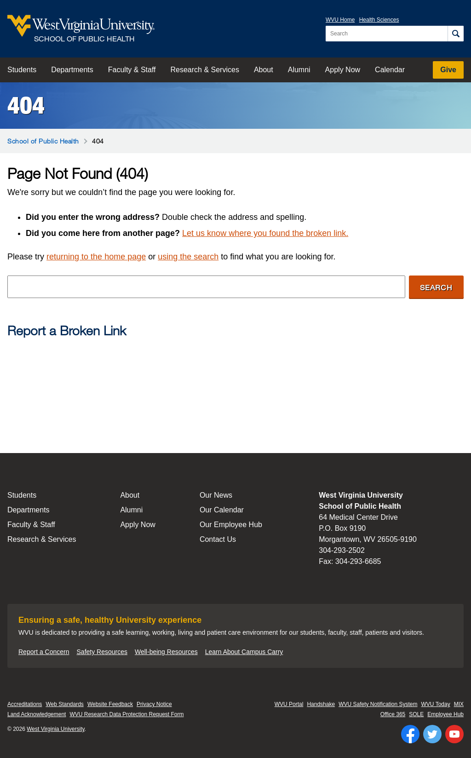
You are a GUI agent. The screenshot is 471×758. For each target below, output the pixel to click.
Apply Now (342, 70)
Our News (216, 495)
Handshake (321, 704)
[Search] (456, 33)
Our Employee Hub (231, 524)
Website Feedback (110, 704)
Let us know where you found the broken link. (265, 233)
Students (21, 70)
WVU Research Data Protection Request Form (126, 714)
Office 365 (392, 714)
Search (436, 287)
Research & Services (205, 70)
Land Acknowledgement (36, 714)
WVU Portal (289, 704)
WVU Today (435, 704)
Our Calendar (222, 510)
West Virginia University (55, 729)
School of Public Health (43, 141)
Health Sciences (379, 20)
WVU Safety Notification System (378, 704)
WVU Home (340, 20)
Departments (72, 70)
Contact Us (218, 539)
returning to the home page (96, 256)
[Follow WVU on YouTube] (454, 734)
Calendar (390, 70)
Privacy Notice (154, 704)
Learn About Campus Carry (244, 651)
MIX (459, 704)
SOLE (416, 714)
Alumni (299, 70)
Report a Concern (43, 651)
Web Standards (65, 704)
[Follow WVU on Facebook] (410, 734)
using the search (188, 256)
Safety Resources (102, 651)
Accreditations (24, 704)
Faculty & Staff (132, 70)
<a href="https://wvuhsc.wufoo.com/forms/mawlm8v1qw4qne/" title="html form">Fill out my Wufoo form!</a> (235, 379)
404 (26, 105)
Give (448, 70)
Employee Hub (445, 714)
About (263, 70)
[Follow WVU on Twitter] (432, 734)
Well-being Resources (166, 651)
